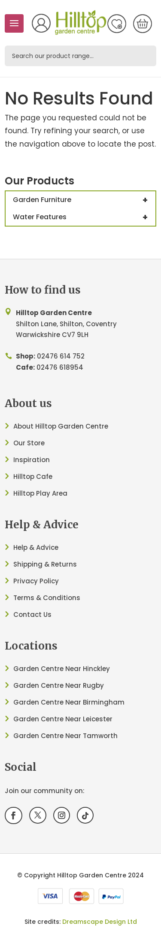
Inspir (22, 459)
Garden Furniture (84, 199)
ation (41, 459)
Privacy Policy (36, 580)
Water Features (84, 217)
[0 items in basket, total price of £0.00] (142, 23)
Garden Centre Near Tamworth (65, 735)
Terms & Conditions (46, 597)
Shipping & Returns (45, 564)
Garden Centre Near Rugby (58, 685)
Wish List (116, 23)
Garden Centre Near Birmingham (69, 702)
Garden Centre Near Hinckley (61, 668)
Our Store (29, 443)
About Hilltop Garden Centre (60, 426)
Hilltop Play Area (40, 493)
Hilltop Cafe (32, 476)
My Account (41, 23)
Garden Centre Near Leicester (62, 718)
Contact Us (32, 614)
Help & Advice (35, 547)
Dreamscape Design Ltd (99, 921)
